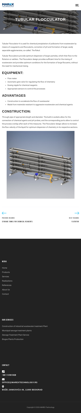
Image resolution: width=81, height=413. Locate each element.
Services (5, 276)
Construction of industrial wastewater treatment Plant (25, 326)
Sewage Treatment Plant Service (15, 335)
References (6, 285)
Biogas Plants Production (12, 339)
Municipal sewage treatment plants (17, 330)
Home (4, 268)
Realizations (7, 281)
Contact (5, 294)
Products (6, 272)
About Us (6, 290)
